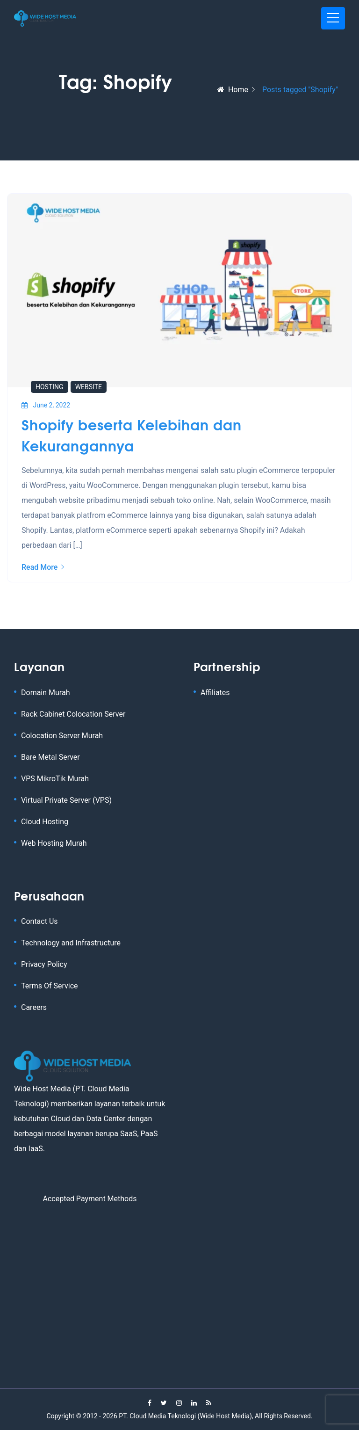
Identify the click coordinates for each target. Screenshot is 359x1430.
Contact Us (39, 921)
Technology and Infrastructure (71, 942)
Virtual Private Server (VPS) (66, 800)
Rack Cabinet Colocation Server (73, 714)
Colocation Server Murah (62, 735)
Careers (34, 1007)
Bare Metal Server (50, 757)
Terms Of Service (49, 985)
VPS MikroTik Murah (55, 778)
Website (88, 387)
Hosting (50, 387)
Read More (43, 567)
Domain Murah (45, 692)
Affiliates (215, 692)
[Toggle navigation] (333, 18)
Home (232, 89)
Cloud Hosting (44, 821)
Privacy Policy (44, 964)
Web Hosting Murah (54, 843)
